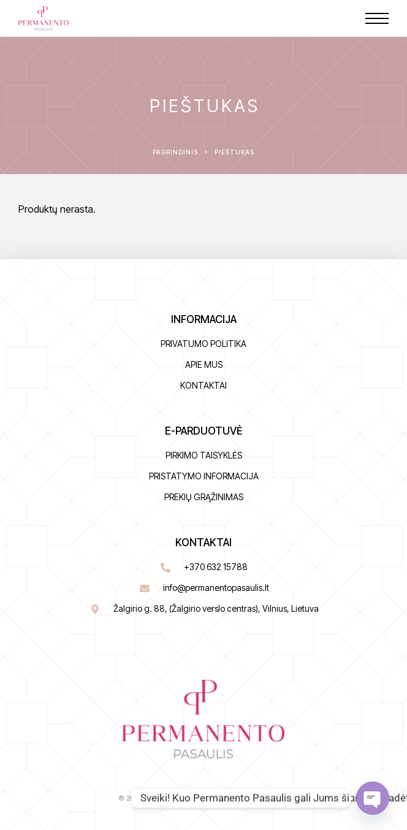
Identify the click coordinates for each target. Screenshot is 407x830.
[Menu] (377, 18)
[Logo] (43, 18)
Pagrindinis (175, 152)
